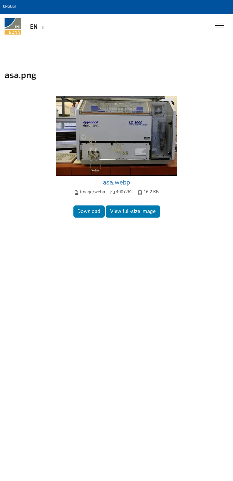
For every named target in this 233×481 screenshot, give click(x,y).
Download (88, 211)
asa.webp (116, 182)
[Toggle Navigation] (219, 26)
